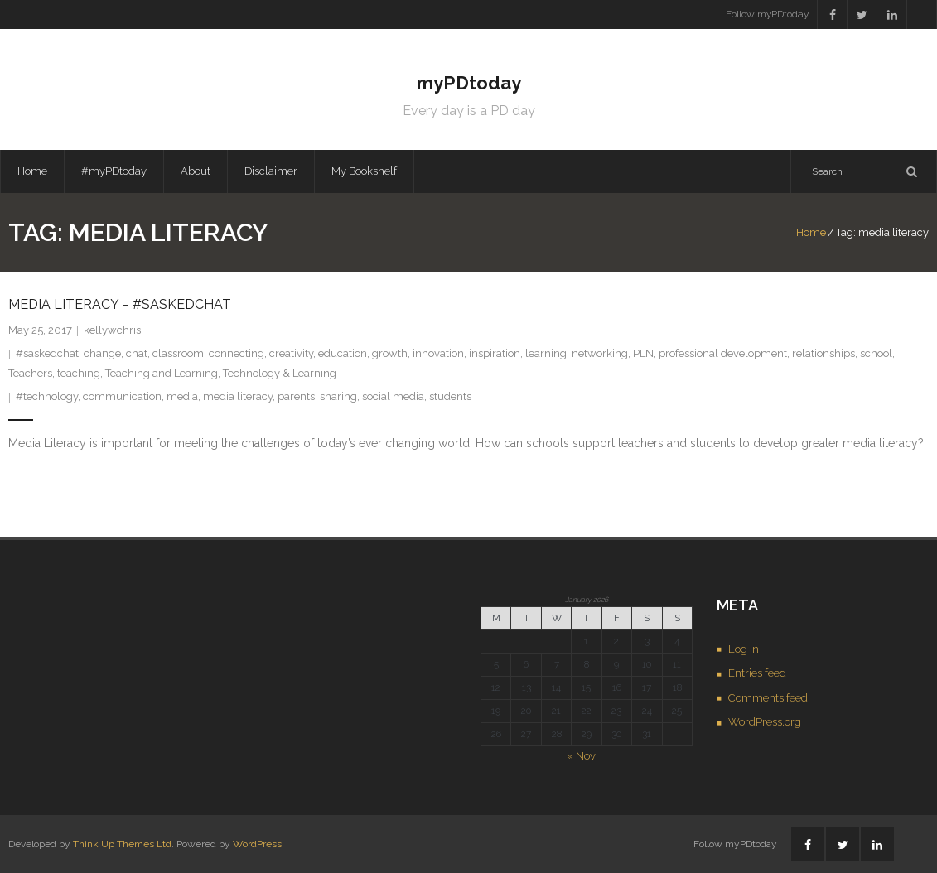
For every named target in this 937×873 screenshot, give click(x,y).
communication (122, 396)
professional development (723, 353)
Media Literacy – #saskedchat (119, 304)
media (182, 396)
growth (390, 353)
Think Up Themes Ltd (122, 844)
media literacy (238, 396)
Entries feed (757, 673)
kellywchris (112, 330)
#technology (47, 396)
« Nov (581, 756)
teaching (78, 373)
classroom (178, 353)
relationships (823, 353)
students (450, 396)
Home (32, 171)
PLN (643, 353)
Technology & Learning (279, 373)
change (102, 353)
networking (600, 353)
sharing (338, 396)
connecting (236, 353)
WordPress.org (764, 722)
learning (546, 353)
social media (393, 396)
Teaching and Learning (161, 373)
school (876, 353)
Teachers (30, 373)
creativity (291, 353)
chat (136, 353)
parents (296, 396)
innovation (438, 353)
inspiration (494, 353)
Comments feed (768, 698)
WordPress (257, 844)
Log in (743, 649)
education (342, 353)
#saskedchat (47, 353)
